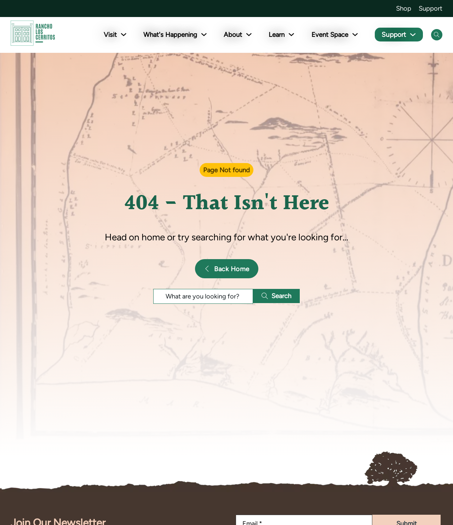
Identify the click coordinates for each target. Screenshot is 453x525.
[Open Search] (436, 34)
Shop (403, 8)
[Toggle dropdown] (125, 34)
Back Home (227, 269)
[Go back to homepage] (33, 34)
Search (276, 296)
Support (430, 8)
